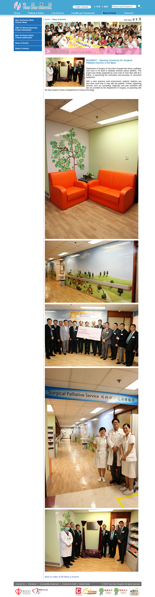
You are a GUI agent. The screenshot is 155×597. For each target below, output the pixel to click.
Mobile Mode (84, 584)
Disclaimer (32, 584)
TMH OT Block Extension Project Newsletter (26, 29)
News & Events (22, 43)
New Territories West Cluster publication (24, 36)
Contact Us (20, 584)
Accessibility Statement (49, 584)
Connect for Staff (69, 584)
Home (47, 19)
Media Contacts (22, 48)
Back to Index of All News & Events (62, 577)
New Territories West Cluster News (24, 21)
